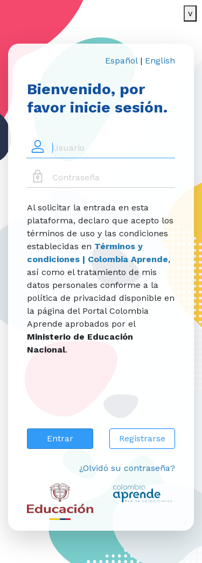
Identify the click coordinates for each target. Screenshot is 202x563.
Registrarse (142, 438)
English (160, 60)
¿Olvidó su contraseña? (127, 468)
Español (121, 60)
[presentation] (109, 399)
